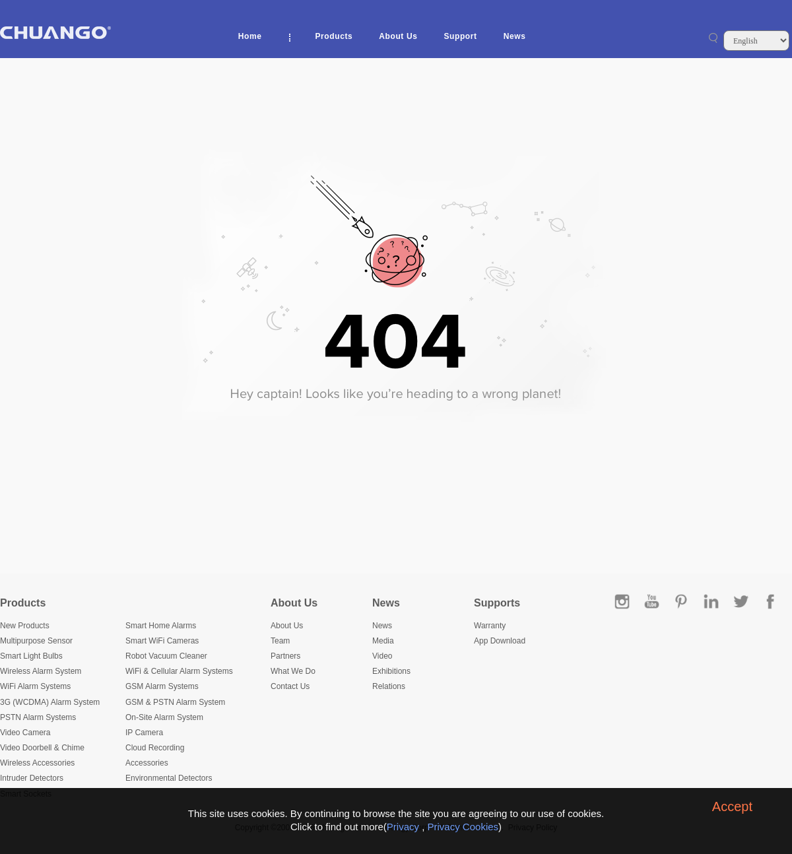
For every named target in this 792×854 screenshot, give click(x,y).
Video (382, 656)
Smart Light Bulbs (31, 656)
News (515, 36)
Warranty (490, 625)
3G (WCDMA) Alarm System (50, 702)
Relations (388, 686)
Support (460, 36)
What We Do (293, 671)
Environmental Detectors (168, 778)
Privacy (403, 826)
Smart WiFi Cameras (162, 640)
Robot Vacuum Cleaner (166, 656)
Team (280, 640)
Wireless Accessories (37, 763)
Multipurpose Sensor (36, 640)
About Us (398, 36)
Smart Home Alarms (160, 625)
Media (383, 640)
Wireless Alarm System (40, 671)
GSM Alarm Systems (162, 686)
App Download (499, 640)
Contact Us (290, 686)
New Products (25, 625)
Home (250, 36)
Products (334, 36)
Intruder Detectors (31, 778)
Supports (497, 602)
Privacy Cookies (463, 826)
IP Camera (144, 732)
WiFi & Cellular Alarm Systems (179, 671)
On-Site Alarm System (164, 717)
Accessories (146, 763)
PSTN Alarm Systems (38, 717)
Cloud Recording (154, 747)
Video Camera (25, 732)
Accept (732, 806)
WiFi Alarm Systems (35, 686)
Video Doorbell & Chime (42, 747)
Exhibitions (391, 671)
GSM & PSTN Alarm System (175, 702)
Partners (285, 656)
